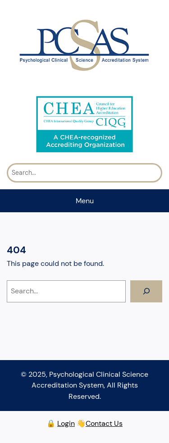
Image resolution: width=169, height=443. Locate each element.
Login (66, 423)
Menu (85, 201)
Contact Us (104, 423)
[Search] (146, 291)
